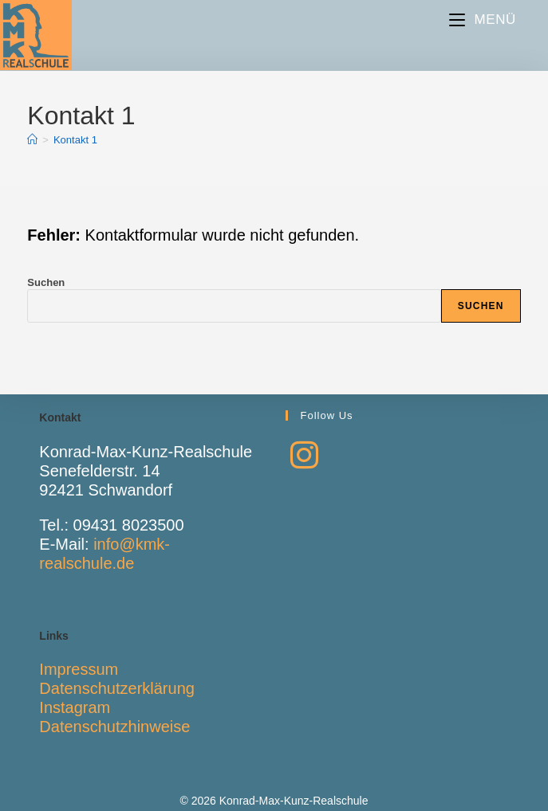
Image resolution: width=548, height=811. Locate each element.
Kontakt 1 (75, 140)
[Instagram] (304, 456)
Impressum (78, 669)
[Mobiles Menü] (482, 19)
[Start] (32, 140)
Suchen (46, 282)
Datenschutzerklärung (117, 688)
